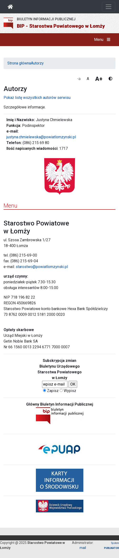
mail (83, 548)
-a (79, 78)
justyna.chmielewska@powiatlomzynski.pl (41, 137)
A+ (98, 78)
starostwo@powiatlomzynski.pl (42, 266)
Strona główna (19, 63)
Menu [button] (103, 40)
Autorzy (37, 63)
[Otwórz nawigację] (108, 6)
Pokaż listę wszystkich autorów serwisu (37, 97)
